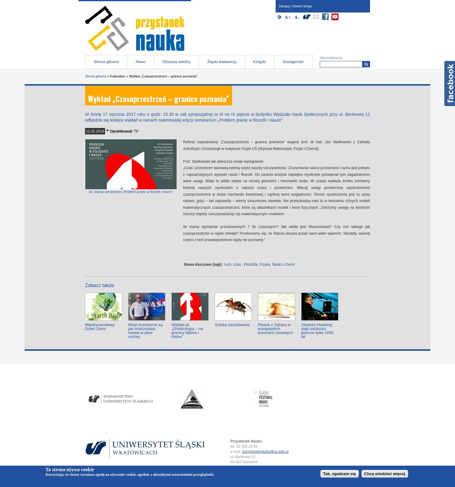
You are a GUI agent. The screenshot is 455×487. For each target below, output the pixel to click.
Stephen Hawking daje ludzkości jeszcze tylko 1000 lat (317, 330)
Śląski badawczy (221, 61)
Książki (259, 61)
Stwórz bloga (302, 6)
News (141, 61)
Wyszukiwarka (331, 58)
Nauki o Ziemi (283, 264)
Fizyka (264, 264)
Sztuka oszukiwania (232, 324)
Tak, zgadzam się (339, 473)
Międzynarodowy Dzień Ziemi (100, 326)
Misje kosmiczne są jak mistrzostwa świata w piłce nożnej (145, 330)
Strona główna (106, 61)
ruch (227, 264)
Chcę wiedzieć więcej (384, 473)
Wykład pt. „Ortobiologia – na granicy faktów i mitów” (187, 330)
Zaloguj (284, 6)
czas (237, 264)
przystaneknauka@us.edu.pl (265, 452)
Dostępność (293, 61)
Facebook (449, 83)
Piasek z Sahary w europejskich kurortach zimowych (275, 328)
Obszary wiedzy (176, 61)
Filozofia (251, 264)
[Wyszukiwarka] (366, 64)
